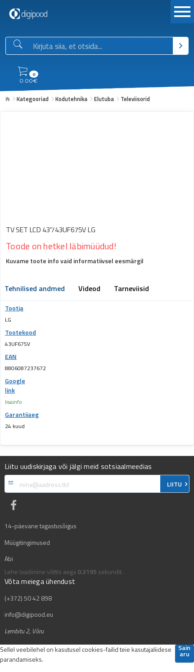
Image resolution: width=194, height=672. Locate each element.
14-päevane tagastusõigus (41, 526)
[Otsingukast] (101, 46)
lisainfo (13, 402)
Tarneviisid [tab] (131, 289)
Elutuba (104, 98)
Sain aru (184, 652)
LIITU (174, 484)
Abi (9, 559)
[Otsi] (180, 45)
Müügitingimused (27, 542)
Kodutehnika (71, 98)
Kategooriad (33, 98)
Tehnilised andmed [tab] (35, 289)
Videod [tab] (89, 289)
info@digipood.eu (29, 614)
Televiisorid (135, 98)
